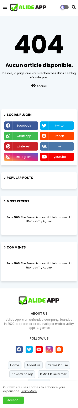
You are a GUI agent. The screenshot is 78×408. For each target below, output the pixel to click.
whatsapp (24, 136)
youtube (60, 157)
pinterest (24, 146)
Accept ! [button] (13, 400)
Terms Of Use (58, 365)
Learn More (29, 391)
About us (33, 365)
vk (59, 146)
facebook (24, 126)
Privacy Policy (22, 374)
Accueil (39, 86)
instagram (23, 157)
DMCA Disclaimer (53, 374)
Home (14, 365)
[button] (74, 7)
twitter (60, 126)
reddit (60, 136)
